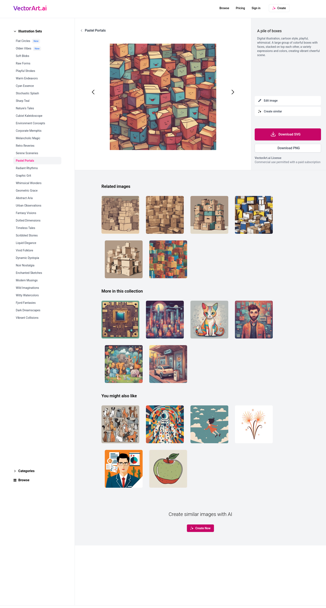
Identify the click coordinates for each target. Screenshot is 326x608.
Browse (224, 8)
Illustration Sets (30, 31)
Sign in (256, 8)
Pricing (240, 8)
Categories (26, 471)
